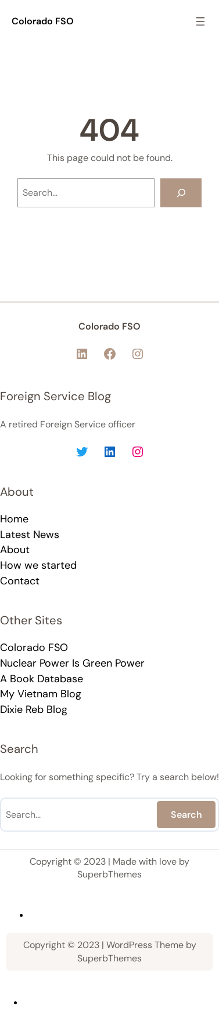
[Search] (181, 192)
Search (186, 815)
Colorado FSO (43, 21)
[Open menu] (200, 21)
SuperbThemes (109, 874)
